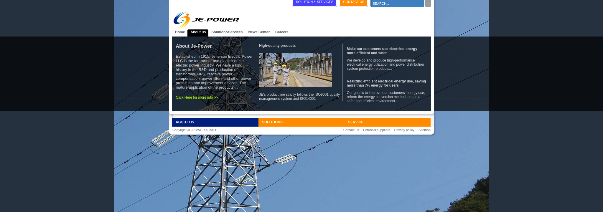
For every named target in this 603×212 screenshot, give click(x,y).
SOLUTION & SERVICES (314, 2)
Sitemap (425, 130)
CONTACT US (353, 2)
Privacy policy (404, 130)
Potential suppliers (376, 130)
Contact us (351, 130)
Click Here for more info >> (197, 97)
